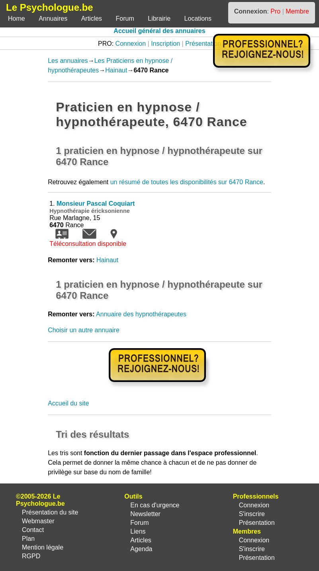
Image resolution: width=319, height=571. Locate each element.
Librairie (159, 18)
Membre (297, 11)
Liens (137, 531)
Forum (125, 18)
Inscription (165, 43)
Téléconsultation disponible (87, 243)
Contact (33, 529)
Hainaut (116, 70)
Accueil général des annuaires (159, 30)
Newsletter (145, 514)
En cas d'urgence (154, 505)
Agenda (141, 549)
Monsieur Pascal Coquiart (96, 203)
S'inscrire (252, 514)
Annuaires (53, 18)
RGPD (31, 556)
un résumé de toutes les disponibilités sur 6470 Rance (186, 182)
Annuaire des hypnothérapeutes (141, 314)
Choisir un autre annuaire (83, 330)
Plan (28, 538)
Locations (198, 18)
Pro (275, 11)
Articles (91, 18)
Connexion (130, 43)
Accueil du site (68, 403)
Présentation (203, 43)
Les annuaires (68, 60)
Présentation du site (50, 512)
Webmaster (38, 521)
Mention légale (42, 547)
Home (16, 18)
